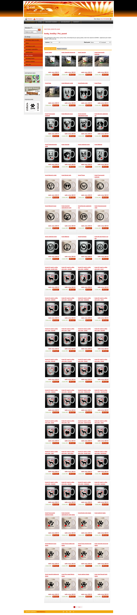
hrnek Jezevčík (82, 52)
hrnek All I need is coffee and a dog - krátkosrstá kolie (84, 392)
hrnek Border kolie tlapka (84, 513)
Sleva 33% (28, 64)
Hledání (28, 28)
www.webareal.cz (41, 611)
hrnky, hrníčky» (29, 55)
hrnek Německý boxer (67, 113)
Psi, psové (57, 29)
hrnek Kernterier (82, 236)
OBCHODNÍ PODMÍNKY (51, 22)
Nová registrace (39, 19)
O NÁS (40, 22)
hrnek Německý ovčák (67, 83)
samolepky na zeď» (30, 46)
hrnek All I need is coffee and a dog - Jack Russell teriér (101, 392)
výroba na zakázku (30, 61)
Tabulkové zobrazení (50, 48)
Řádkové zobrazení (62, 48)
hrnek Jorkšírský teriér (84, 144)
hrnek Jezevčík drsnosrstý (68, 52)
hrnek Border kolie (83, 83)
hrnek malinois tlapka (83, 574)
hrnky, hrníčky (51, 29)
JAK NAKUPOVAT (65, 22)
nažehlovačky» (29, 52)
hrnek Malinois (98, 144)
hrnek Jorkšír (48, 52)
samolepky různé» (30, 58)
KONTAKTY (76, 22)
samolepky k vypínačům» (32, 49)
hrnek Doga (48, 83)
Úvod (45, 29)
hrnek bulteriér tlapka (100, 513)
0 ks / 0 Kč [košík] (105, 19)
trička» (27, 43)
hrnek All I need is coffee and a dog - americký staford (68, 299)
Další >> (80, 607)
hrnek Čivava (98, 83)
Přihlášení (29, 19)
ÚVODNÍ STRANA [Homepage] (30, 22)
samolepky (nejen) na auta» (32, 40)
